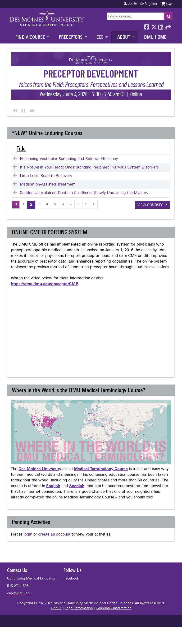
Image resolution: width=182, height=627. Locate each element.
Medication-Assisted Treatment (48, 184)
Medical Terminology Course (101, 469)
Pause (23, 109)
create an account (54, 534)
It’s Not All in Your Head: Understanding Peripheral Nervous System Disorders (89, 167)
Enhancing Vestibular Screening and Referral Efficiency (69, 159)
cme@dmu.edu (19, 593)
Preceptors (70, 37)
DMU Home (155, 37)
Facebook (146, 26)
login (28, 534)
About (123, 37)
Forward (167, 26)
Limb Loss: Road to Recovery (46, 176)
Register (151, 4)
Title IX (56, 608)
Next (31, 109)
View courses (150, 205)
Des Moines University (39, 469)
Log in (132, 3)
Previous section (14, 109)
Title (21, 149)
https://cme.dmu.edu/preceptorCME (44, 284)
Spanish (76, 486)
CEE (99, 37)
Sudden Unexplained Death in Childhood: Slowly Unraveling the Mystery (84, 193)
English (53, 486)
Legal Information (79, 608)
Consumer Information (114, 608)
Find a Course (30, 37)
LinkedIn (160, 26)
